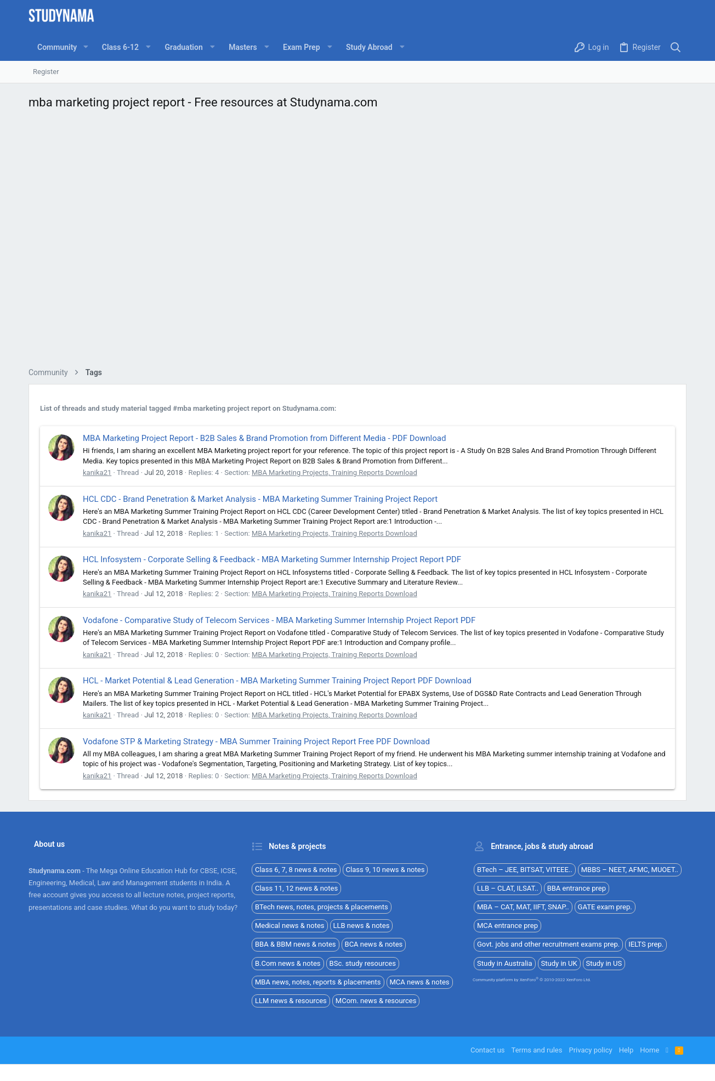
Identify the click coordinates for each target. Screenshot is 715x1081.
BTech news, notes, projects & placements (321, 907)
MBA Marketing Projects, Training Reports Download (334, 472)
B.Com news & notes (288, 963)
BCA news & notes (374, 944)
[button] (85, 47)
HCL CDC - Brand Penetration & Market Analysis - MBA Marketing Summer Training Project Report (260, 499)
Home (649, 1050)
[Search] (675, 47)
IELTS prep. (645, 944)
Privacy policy (590, 1050)
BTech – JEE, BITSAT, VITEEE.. (524, 869)
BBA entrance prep (576, 888)
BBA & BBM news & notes (295, 944)
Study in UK (559, 963)
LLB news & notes (361, 925)
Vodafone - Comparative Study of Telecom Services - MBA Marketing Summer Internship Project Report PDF (279, 620)
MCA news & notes (420, 982)
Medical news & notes (290, 925)
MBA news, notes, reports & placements (318, 982)
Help (626, 1050)
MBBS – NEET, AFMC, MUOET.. (629, 869)
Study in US (604, 963)
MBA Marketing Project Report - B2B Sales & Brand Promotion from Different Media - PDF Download (264, 438)
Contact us (487, 1050)
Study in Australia (504, 963)
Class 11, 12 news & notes (296, 888)
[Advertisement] (357, 241)
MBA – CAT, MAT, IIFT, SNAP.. (523, 907)
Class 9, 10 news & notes (385, 869)
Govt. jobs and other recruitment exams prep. (548, 944)
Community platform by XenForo (532, 979)
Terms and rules (537, 1050)
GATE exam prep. (605, 907)
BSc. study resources (363, 963)
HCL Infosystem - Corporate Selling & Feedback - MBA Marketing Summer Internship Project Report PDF (272, 559)
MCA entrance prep (507, 925)
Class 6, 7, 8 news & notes (296, 869)
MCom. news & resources (376, 1001)
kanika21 (97, 472)
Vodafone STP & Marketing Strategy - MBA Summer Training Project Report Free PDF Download (256, 741)
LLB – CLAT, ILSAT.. (507, 888)
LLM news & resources (291, 1001)
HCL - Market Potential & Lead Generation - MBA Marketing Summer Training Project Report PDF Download (277, 681)
